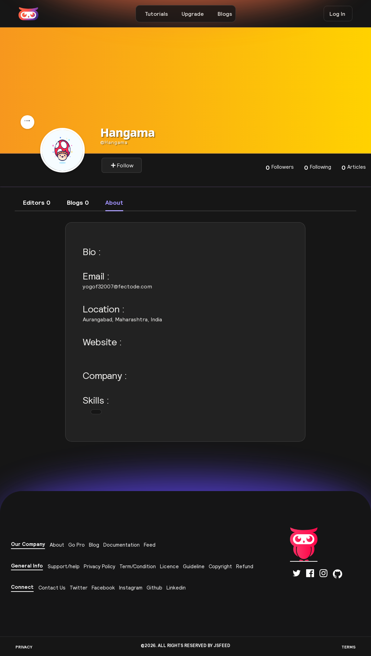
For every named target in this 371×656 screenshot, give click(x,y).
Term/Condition (137, 566)
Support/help (64, 566)
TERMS (348, 647)
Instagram (130, 588)
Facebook (103, 588)
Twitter (79, 588)
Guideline (194, 566)
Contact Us (52, 588)
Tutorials (156, 14)
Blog (94, 545)
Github (154, 588)
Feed (149, 545)
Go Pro (76, 545)
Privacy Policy (99, 566)
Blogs (225, 14)
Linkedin (176, 588)
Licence (169, 566)
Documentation (121, 545)
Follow (122, 165)
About (57, 545)
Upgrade (193, 14)
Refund (244, 566)
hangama (114, 142)
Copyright (220, 566)
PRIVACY (23, 647)
